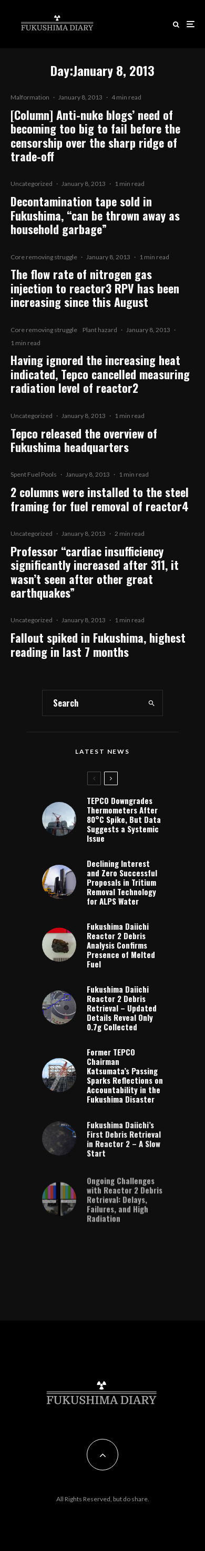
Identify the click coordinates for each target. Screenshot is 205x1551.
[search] (151, 703)
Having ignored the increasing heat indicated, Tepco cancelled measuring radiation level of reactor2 (100, 373)
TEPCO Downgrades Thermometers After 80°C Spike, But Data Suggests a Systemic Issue (124, 819)
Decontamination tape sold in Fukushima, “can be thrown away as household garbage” (95, 215)
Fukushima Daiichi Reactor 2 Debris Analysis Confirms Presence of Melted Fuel (121, 945)
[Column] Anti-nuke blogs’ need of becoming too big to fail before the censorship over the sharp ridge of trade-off (95, 135)
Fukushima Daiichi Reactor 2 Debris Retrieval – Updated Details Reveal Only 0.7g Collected (122, 1009)
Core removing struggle (44, 257)
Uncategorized (32, 184)
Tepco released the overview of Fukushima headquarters (84, 440)
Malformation (30, 97)
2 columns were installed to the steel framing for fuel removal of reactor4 (100, 499)
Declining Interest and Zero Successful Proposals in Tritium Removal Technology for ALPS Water (122, 882)
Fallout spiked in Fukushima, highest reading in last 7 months (98, 644)
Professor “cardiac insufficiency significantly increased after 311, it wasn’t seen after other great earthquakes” (95, 572)
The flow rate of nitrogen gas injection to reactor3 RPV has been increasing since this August (95, 288)
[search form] (92, 703)
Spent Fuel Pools (34, 474)
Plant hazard (100, 330)
